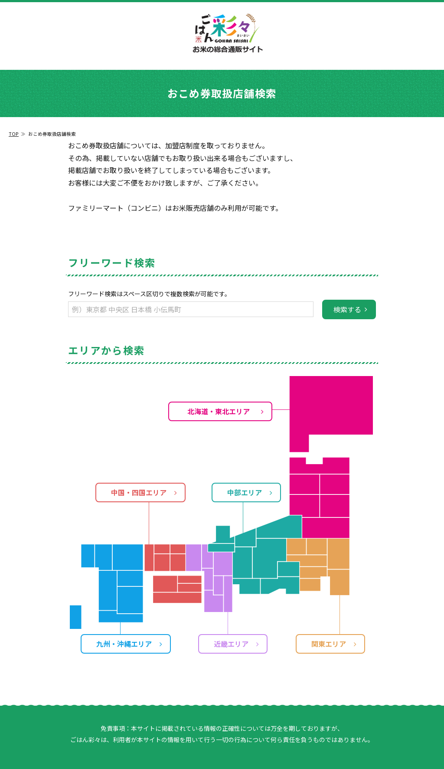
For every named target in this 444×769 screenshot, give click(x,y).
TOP (14, 134)
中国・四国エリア (138, 492)
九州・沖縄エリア (124, 643)
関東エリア (328, 643)
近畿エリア (231, 643)
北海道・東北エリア (218, 411)
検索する (347, 309)
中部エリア (244, 492)
